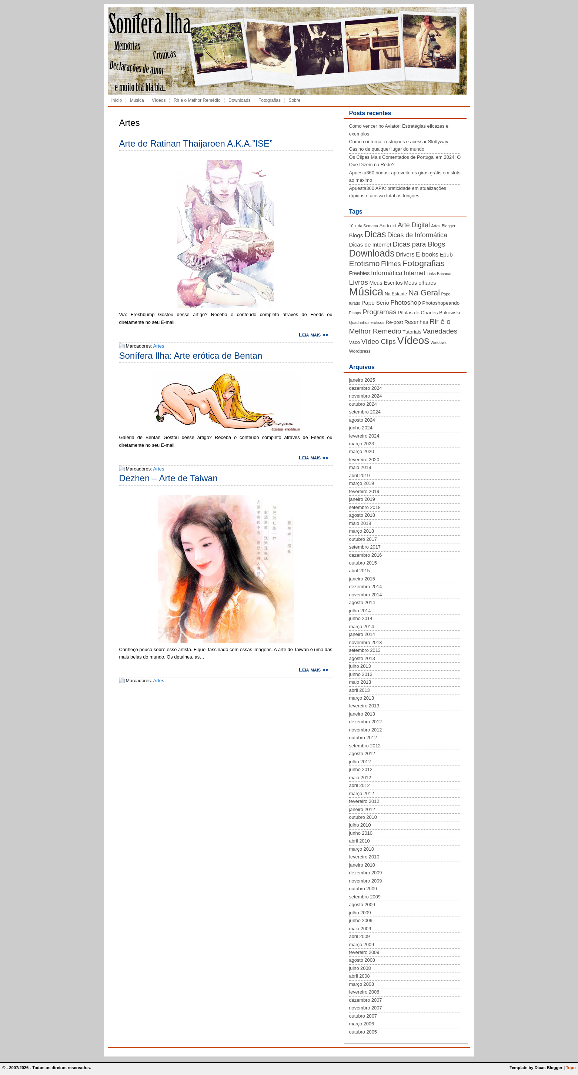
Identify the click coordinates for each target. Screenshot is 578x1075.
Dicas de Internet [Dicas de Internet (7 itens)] (370, 244)
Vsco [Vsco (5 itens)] (354, 342)
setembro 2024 (365, 412)
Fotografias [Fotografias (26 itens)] (423, 263)
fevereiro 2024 (364, 436)
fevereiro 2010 (364, 857)
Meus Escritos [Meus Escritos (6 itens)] (385, 283)
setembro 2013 (365, 650)
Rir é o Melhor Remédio (197, 100)
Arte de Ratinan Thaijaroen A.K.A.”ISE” (196, 143)
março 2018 (361, 531)
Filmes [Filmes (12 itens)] (391, 264)
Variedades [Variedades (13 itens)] (439, 331)
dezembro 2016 (365, 555)
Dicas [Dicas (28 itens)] (375, 234)
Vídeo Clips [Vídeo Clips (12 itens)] (378, 341)
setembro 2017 (365, 547)
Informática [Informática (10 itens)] (386, 273)
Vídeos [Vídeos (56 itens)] (413, 340)
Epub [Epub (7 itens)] (446, 254)
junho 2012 (360, 769)
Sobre (294, 100)
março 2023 (361, 443)
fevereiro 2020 (364, 459)
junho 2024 (360, 428)
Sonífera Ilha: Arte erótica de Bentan (191, 356)
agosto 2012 (362, 753)
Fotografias (269, 100)
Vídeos (159, 100)
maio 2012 (360, 777)
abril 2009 (359, 936)
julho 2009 (360, 912)
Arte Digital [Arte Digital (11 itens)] (414, 225)
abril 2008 (359, 976)
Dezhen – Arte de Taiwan (168, 478)
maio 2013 (360, 682)
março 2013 (361, 698)
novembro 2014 (365, 594)
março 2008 (361, 984)
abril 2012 (359, 785)
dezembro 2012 (365, 721)
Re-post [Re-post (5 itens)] (394, 322)
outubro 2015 (363, 563)
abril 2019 (359, 475)
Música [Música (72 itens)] (366, 291)
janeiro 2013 (362, 714)
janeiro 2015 (362, 579)
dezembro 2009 (365, 872)
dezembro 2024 (365, 388)
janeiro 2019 (362, 499)
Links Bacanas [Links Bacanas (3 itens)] (439, 273)
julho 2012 (360, 761)
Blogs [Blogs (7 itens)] (356, 235)
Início (116, 100)
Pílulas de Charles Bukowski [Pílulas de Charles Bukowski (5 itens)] (429, 312)
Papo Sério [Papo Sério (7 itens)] (375, 302)
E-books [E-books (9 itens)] (427, 254)
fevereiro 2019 (364, 491)
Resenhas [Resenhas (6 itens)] (416, 322)
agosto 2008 (362, 960)
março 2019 (361, 483)
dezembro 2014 (365, 586)
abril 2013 (359, 690)
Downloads (239, 100)
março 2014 (361, 626)
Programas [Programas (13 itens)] (379, 312)
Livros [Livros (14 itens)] (358, 282)
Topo (571, 1067)
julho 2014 (360, 610)
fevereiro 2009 (364, 952)
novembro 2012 (365, 730)
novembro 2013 (365, 642)
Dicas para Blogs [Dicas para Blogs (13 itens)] (418, 244)
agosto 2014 (362, 602)
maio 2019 (360, 467)
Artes (158, 346)
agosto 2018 (362, 515)
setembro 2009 (365, 897)
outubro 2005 (363, 1032)
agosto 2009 (362, 904)
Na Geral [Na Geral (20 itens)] (424, 292)
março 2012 (361, 793)
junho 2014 (360, 618)
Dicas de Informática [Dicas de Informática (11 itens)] (417, 235)
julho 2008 (360, 968)
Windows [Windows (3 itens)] (439, 342)
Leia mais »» (314, 334)
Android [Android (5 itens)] (388, 225)
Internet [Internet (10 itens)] (414, 273)
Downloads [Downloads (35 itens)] (372, 253)
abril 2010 (359, 841)
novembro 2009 (365, 881)
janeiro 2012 (362, 809)
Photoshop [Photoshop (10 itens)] (406, 302)
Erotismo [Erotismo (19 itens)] (364, 263)
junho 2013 (360, 674)
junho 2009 (360, 920)
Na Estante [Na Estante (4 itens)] (396, 294)
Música (137, 100)
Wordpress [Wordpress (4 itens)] (360, 351)
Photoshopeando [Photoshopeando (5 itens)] (441, 303)
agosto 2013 (362, 658)
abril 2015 (359, 570)
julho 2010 (360, 825)
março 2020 (361, 451)
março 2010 (361, 849)
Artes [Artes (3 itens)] (436, 226)
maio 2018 (360, 523)
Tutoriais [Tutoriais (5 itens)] (411, 332)
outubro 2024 (363, 404)
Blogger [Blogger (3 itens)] (448, 226)
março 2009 (361, 944)
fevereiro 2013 (364, 706)
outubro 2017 (363, 539)
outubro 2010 (363, 817)
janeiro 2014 (362, 634)
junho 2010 (360, 833)
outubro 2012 (363, 737)
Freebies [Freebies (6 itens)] (359, 273)
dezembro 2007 (365, 1000)
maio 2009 (360, 928)
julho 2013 (360, 666)
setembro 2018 (365, 507)
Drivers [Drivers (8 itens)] (405, 254)
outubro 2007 (363, 1016)
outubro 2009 (363, 888)
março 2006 (361, 1024)
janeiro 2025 (362, 380)
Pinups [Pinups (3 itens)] (355, 313)
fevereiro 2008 (364, 992)
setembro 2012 (365, 746)
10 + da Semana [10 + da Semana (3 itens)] (363, 226)
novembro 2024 (365, 396)
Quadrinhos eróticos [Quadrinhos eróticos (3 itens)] (366, 322)
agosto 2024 (362, 420)
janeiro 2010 (362, 865)
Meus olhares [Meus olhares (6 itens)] (420, 283)
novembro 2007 (365, 1008)
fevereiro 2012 (364, 801)
